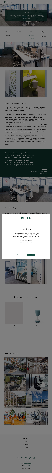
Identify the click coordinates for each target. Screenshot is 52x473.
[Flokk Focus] (33, 458)
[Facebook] (22, 458)
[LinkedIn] (29, 458)
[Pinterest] (26, 458)
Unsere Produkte (36, 438)
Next (48, 315)
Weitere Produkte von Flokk (26, 335)
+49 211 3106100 (26, 465)
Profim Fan (31, 35)
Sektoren (37, 441)
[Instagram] (18, 458)
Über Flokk (36, 444)
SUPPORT (37, 447)
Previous (3, 315)
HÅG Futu (31, 34)
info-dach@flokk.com (27, 463)
